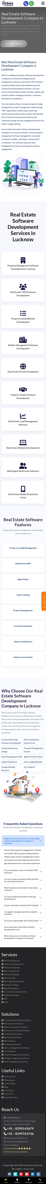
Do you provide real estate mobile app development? (20, 897)
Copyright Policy (9, 1097)
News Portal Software (11, 1034)
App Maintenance (10, 988)
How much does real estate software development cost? (19, 928)
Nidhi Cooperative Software (14, 1027)
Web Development (10, 960)
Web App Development (12, 981)
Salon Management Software (14, 1061)
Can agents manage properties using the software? (20, 913)
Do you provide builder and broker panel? (21, 920)
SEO (4, 998)
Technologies (8, 1080)
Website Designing (10, 967)
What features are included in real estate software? (21, 889)
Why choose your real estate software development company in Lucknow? (20, 937)
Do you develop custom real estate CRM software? (21, 871)
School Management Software (15, 1054)
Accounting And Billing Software (16, 1020)
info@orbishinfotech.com (16, 1138)
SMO (4, 1002)
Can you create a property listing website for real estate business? (21, 880)
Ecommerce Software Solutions (15, 1030)
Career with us (8, 1083)
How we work (8, 1076)
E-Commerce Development (14, 991)
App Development (10, 971)
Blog (4, 1087)
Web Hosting (8, 978)
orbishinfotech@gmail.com (17, 1141)
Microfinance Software (12, 1023)
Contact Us (7, 1094)
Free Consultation (11, 1145)
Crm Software (8, 1051)
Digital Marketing (10, 995)
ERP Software (8, 1041)
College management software (15, 1058)
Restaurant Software (11, 1044)
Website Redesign (10, 974)
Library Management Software (15, 1048)
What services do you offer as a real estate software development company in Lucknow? (21, 840)
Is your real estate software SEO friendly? (21, 905)
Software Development (12, 964)
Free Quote (7, 1090)
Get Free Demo (14, 43)
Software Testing (9, 985)
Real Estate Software (11, 1037)
